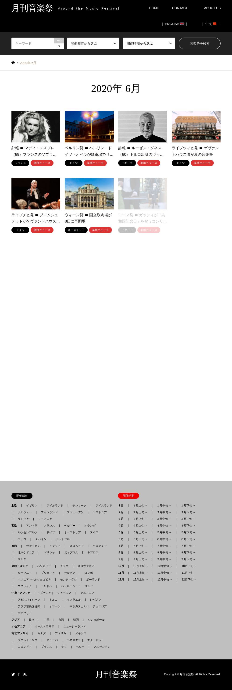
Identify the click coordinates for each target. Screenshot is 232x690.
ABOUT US (214, 8)
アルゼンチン (100, 646)
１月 (122, 505)
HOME (154, 8)
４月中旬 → (164, 525)
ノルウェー (25, 512)
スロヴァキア (86, 566)
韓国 (76, 619)
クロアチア (100, 546)
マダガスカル (76, 606)
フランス (49, 525)
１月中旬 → (164, 505)
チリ (64, 646)
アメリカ (60, 633)
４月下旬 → (188, 525)
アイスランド (102, 505)
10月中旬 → (165, 566)
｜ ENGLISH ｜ (174, 24)
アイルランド (55, 505)
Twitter (13, 674)
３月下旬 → (188, 518)
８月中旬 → (164, 552)
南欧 (15, 546)
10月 (122, 566)
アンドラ (30, 525)
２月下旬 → (188, 512)
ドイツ (51, 532)
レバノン (95, 599)
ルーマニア (25, 572)
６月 (122, 539)
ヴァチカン (33, 546)
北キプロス (71, 552)
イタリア (54, 546)
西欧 (15, 525)
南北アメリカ (21, 633)
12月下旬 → (189, 579)
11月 (122, 572)
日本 (31, 619)
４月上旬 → (140, 525)
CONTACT (180, 8)
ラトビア (23, 518)
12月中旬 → (165, 579)
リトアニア (45, 518)
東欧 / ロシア (21, 566)
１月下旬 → (188, 505)
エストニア (100, 512)
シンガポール (96, 619)
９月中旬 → (164, 559)
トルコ (53, 599)
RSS (25, 674)
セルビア (69, 572)
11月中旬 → (165, 572)
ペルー (80, 646)
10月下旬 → (189, 566)
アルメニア (87, 592)
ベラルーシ (68, 586)
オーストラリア (44, 626)
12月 (122, 579)
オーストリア (72, 532)
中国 (46, 619)
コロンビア (25, 646)
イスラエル (74, 599)
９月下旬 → (188, 559)
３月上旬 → (140, 518)
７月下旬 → (188, 546)
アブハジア (44, 592)
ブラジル (46, 646)
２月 (122, 512)
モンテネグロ (68, 579)
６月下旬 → (188, 539)
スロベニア (76, 546)
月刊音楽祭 (116, 674)
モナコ (22, 539)
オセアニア (19, 626)
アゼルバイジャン (29, 599)
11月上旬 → (140, 572)
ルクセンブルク (27, 532)
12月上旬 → (140, 579)
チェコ (64, 566)
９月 (122, 559)
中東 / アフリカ (22, 592)
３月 (122, 518)
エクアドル (92, 640)
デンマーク (79, 505)
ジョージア (64, 592)
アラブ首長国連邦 (29, 606)
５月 (122, 532)
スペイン (40, 539)
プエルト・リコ (27, 640)
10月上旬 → (140, 566)
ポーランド (93, 579)
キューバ (52, 640)
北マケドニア (26, 552)
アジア (17, 619)
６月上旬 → (140, 539)
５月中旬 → (164, 532)
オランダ (90, 525)
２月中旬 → (164, 512)
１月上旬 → (140, 505)
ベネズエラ (72, 640)
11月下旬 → (189, 572)
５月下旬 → (188, 532)
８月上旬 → (140, 552)
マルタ (22, 559)
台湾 (61, 619)
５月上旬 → (140, 532)
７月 (122, 546)
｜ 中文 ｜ (211, 24)
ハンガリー (44, 566)
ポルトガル (62, 539)
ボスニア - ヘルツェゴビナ (34, 579)
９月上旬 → (140, 559)
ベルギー (69, 525)
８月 (122, 552)
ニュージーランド (75, 626)
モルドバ (46, 586)
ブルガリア (48, 572)
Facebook (19, 674)
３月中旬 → (164, 518)
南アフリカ (25, 613)
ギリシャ (49, 552)
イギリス (31, 505)
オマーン (54, 606)
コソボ (89, 572)
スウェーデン (75, 512)
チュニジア (100, 606)
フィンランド (49, 512)
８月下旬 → (188, 552)
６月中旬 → (164, 539)
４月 (122, 525)
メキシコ (80, 633)
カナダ (42, 633)
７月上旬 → (140, 546)
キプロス (92, 552)
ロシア (89, 586)
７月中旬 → (164, 546)
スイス (94, 532)
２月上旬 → (140, 512)
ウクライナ (25, 586)
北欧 (15, 505)
